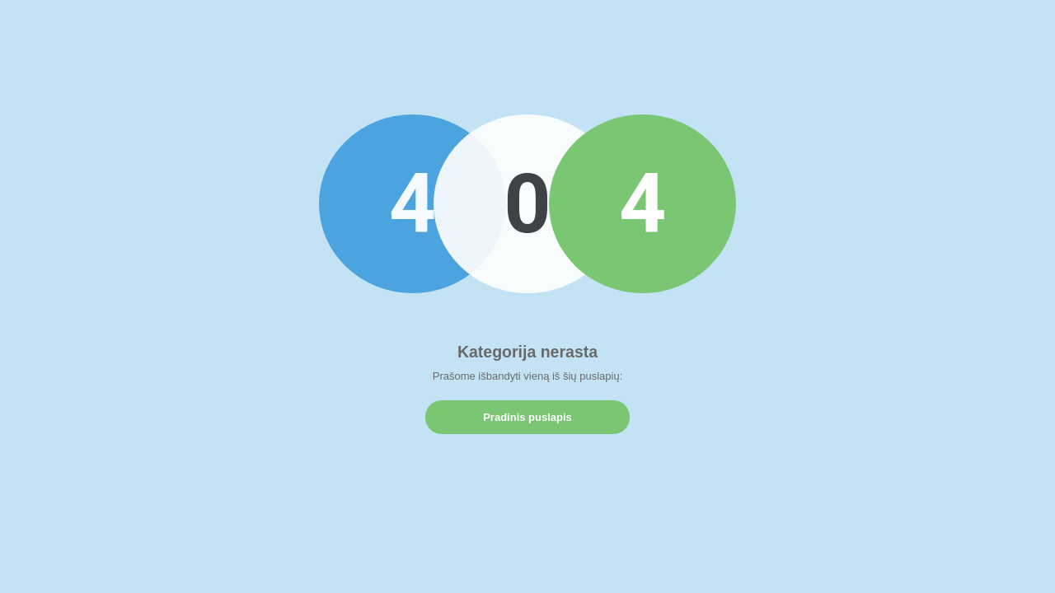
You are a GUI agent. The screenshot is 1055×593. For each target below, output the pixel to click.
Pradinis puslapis (527, 417)
